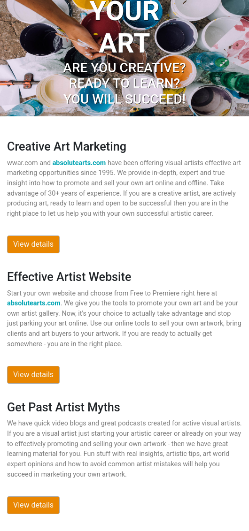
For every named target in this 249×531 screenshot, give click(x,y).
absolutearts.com (79, 163)
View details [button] (33, 244)
